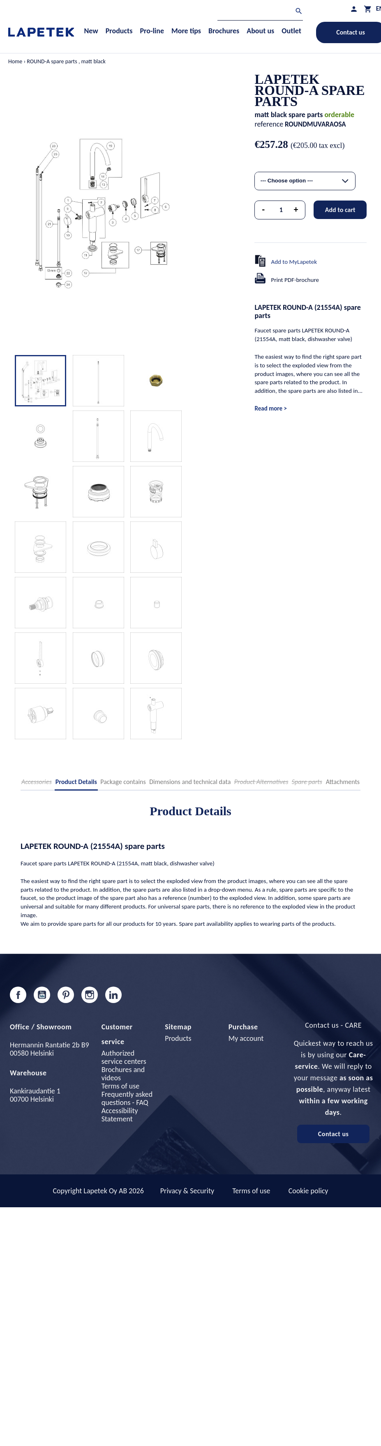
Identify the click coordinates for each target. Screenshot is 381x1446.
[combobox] (305, 181)
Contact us (333, 1134)
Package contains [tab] (122, 782)
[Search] (260, 12)
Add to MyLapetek (294, 261)
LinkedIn (113, 995)
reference (268, 124)
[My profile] (354, 9)
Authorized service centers (124, 1057)
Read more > (270, 408)
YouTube (42, 995)
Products (178, 1038)
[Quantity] (281, 210)
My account (246, 1038)
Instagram (89, 995)
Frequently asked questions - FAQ (127, 1098)
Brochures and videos (123, 1073)
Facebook (18, 995)
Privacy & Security (187, 1190)
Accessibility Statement (120, 1114)
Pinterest (66, 995)
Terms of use (120, 1086)
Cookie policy (308, 1190)
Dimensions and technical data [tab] (190, 782)
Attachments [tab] (343, 782)
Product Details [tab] (76, 782)
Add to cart (340, 210)
